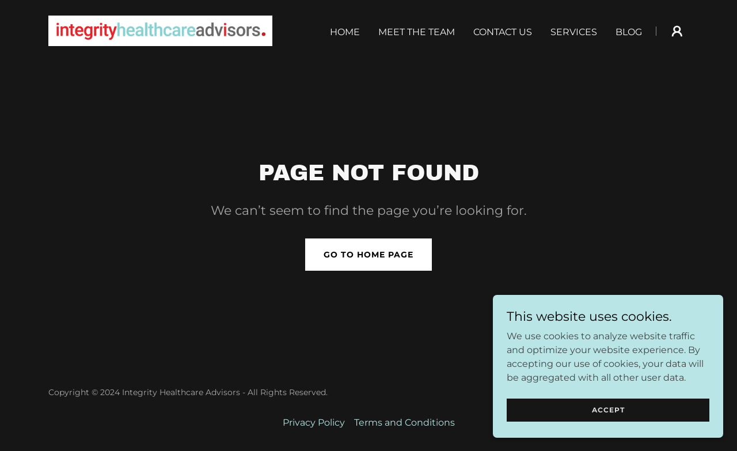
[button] (677, 31)
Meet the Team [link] (416, 31)
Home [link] (345, 31)
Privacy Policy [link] (314, 422)
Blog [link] (629, 31)
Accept (608, 409)
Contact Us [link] (502, 31)
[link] (160, 30)
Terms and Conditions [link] (404, 422)
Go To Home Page (368, 254)
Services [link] (573, 31)
